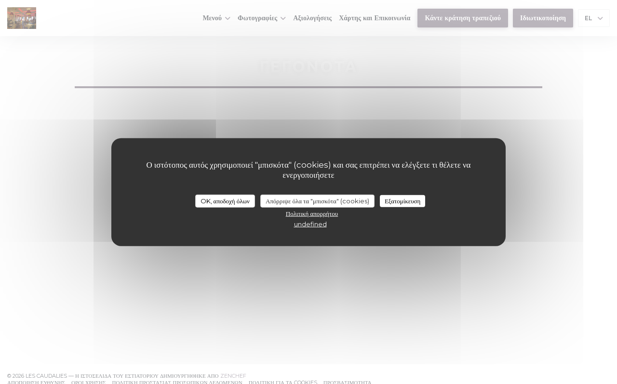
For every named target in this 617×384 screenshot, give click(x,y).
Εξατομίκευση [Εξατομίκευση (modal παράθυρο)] (403, 200)
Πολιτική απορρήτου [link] (312, 213)
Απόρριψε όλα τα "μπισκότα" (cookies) (317, 200)
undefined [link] (310, 224)
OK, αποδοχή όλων (225, 200)
